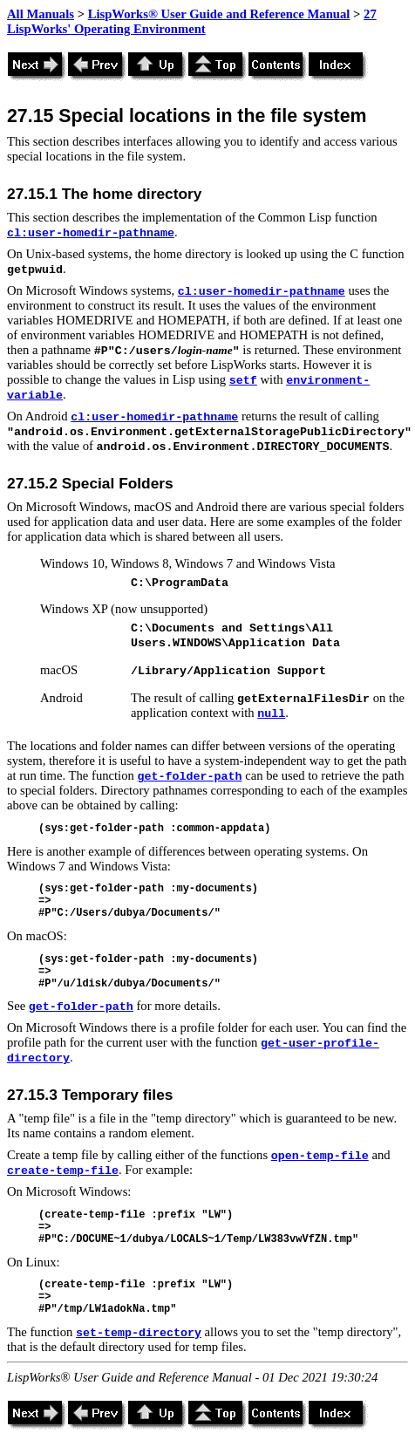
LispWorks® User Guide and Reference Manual (219, 14)
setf (243, 380)
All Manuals (40, 14)
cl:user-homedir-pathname (90, 233)
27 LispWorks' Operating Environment (192, 21)
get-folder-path (190, 776)
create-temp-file (63, 1170)
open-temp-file (320, 1156)
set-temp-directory (138, 1333)
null (271, 713)
